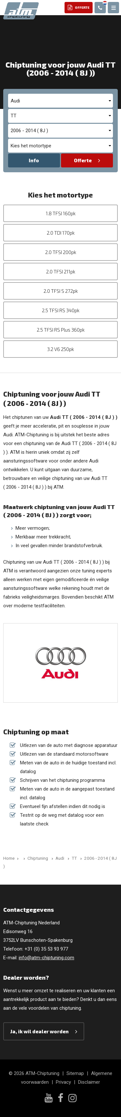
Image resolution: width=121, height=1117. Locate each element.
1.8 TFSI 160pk (61, 213)
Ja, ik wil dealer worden (39, 1031)
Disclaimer (89, 1082)
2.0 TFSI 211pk (60, 271)
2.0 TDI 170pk (61, 233)
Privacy (63, 1082)
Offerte (83, 160)
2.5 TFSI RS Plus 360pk (61, 330)
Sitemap (75, 1073)
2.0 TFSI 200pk (60, 252)
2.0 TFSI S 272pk (61, 291)
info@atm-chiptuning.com (46, 958)
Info (34, 160)
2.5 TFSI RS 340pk (60, 310)
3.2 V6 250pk (60, 349)
